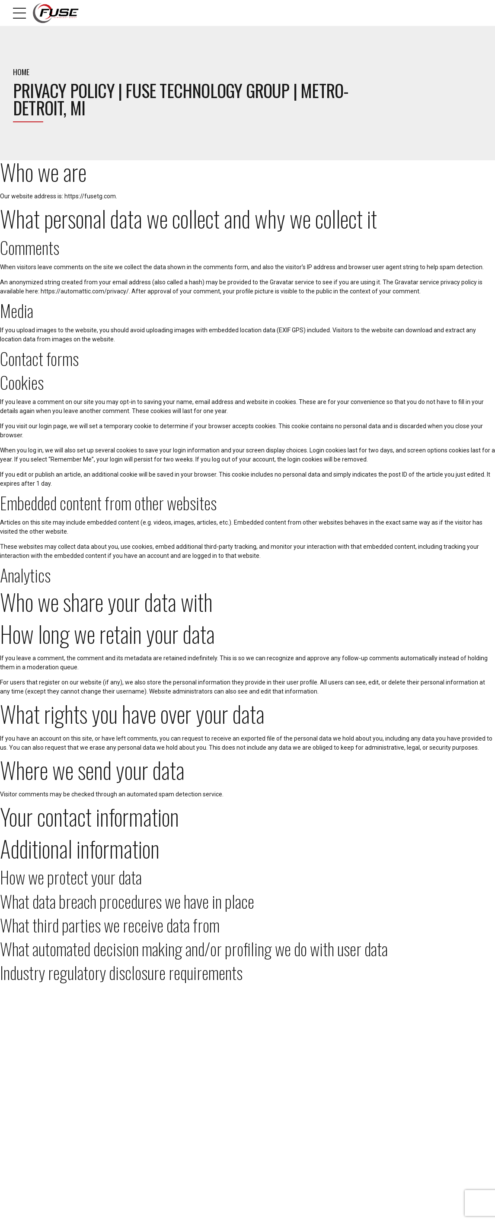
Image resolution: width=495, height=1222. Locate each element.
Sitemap (143, 1117)
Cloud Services (273, 1107)
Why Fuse (145, 1096)
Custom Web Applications (284, 1096)
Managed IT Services (279, 1085)
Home (21, 71)
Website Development (280, 1117)
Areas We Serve (302, 1209)
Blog (139, 1085)
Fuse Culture (148, 1107)
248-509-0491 (41, 1070)
